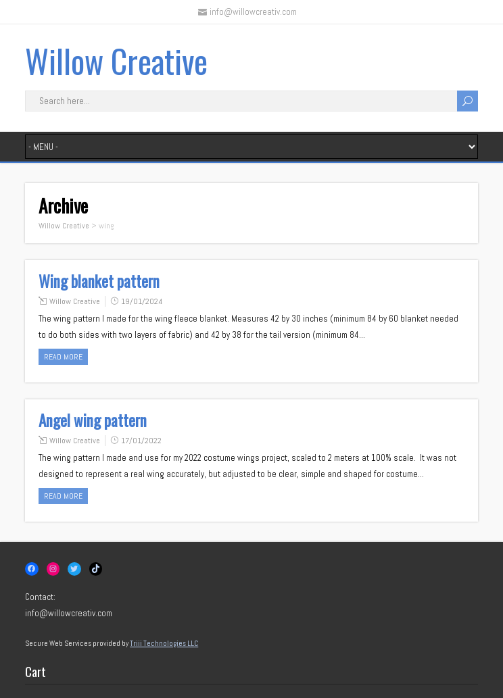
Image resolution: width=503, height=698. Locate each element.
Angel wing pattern (93, 420)
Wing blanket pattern (99, 281)
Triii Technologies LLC (164, 643)
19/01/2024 (141, 301)
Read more (63, 356)
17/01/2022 (141, 440)
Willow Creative (116, 60)
